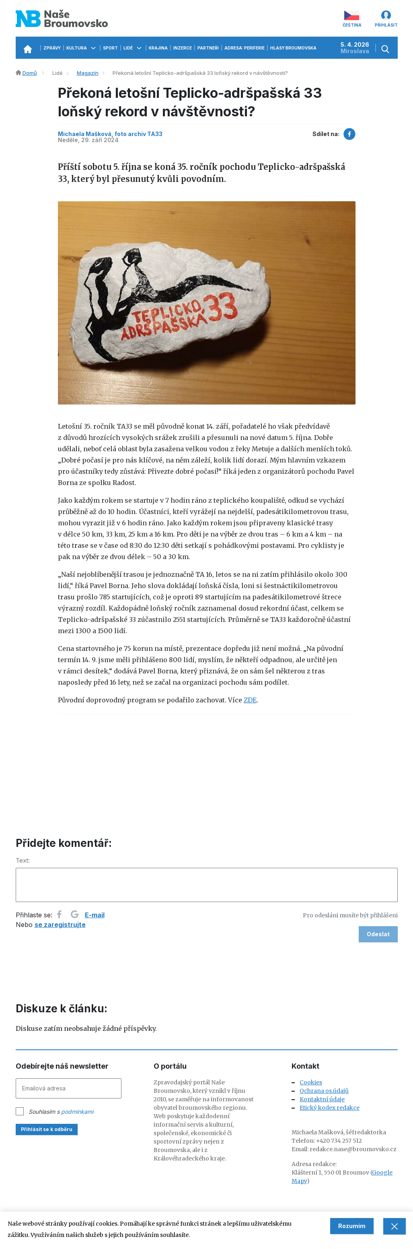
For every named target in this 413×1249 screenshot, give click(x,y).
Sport (110, 47)
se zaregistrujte (60, 925)
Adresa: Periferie (244, 47)
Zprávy (52, 47)
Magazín (88, 73)
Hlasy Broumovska (298, 48)
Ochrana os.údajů (324, 1090)
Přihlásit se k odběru (46, 1129)
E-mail (95, 915)
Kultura (81, 48)
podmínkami (77, 1111)
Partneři (208, 47)
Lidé (133, 48)
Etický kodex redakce (330, 1107)
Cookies (311, 1082)
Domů (30, 73)
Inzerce (182, 47)
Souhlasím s (61, 1111)
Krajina (158, 47)
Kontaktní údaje (322, 1099)
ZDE (250, 700)
